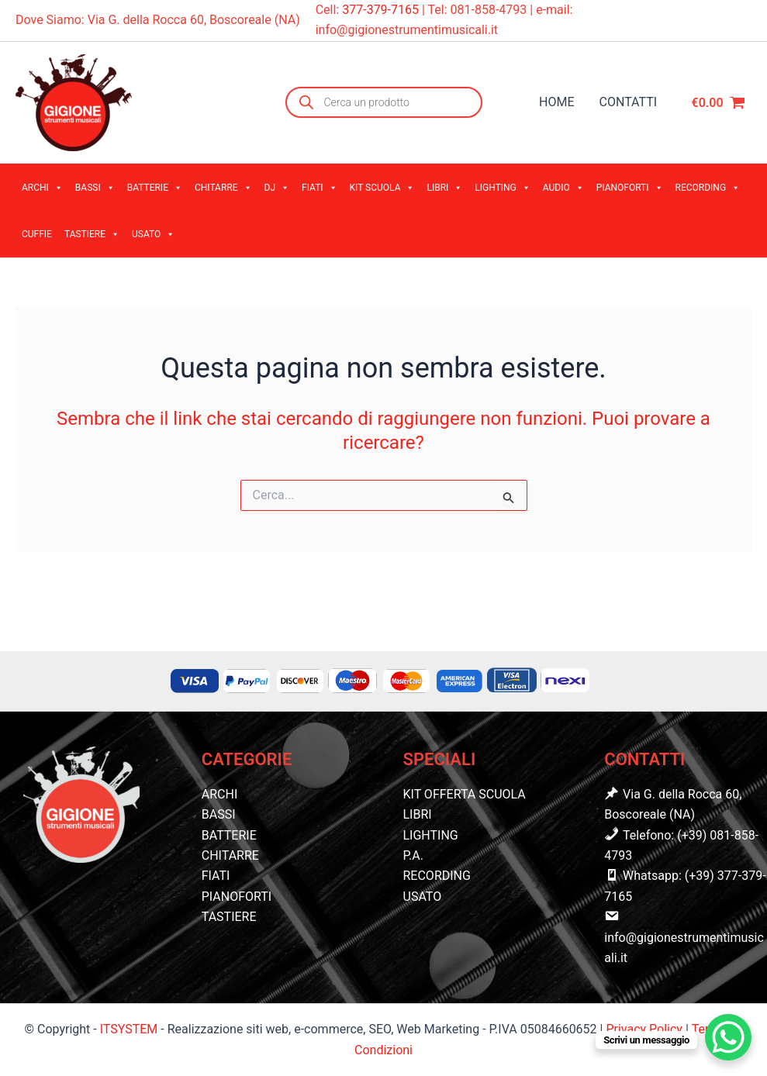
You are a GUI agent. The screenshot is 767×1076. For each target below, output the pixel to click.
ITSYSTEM (129, 1029)
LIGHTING (502, 187)
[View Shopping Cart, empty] (718, 102)
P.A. (413, 855)
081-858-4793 (489, 9)
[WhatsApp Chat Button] (728, 1037)
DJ (277, 187)
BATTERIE (154, 187)
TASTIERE (91, 234)
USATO (153, 234)
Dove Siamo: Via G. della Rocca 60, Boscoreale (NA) (158, 19)
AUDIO (563, 187)
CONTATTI (628, 102)
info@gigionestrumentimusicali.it (407, 29)
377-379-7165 (382, 9)
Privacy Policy (645, 1029)
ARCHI (42, 187)
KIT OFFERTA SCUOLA (464, 794)
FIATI (319, 187)
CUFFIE (37, 234)
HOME (556, 102)
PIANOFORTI (629, 187)
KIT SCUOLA (382, 187)
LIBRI (444, 187)
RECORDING (708, 187)
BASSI (95, 187)
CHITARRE (223, 187)
